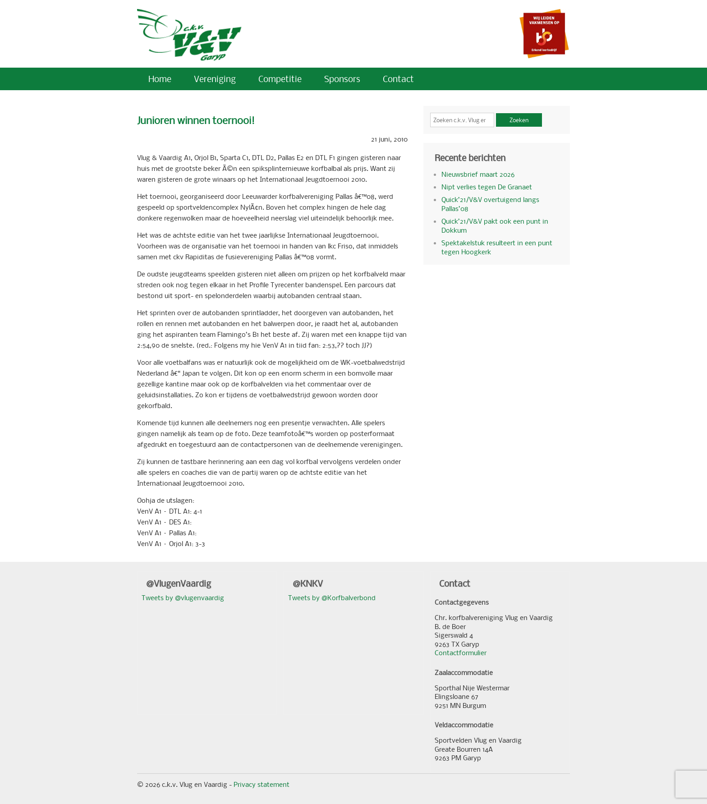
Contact (398, 79)
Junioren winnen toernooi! (196, 120)
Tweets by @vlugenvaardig (183, 597)
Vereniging (215, 79)
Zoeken (519, 120)
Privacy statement (261, 784)
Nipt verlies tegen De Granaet (486, 186)
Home (159, 79)
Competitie (280, 79)
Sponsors (342, 79)
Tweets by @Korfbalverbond (332, 597)
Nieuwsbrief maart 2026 (477, 174)
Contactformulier (461, 652)
